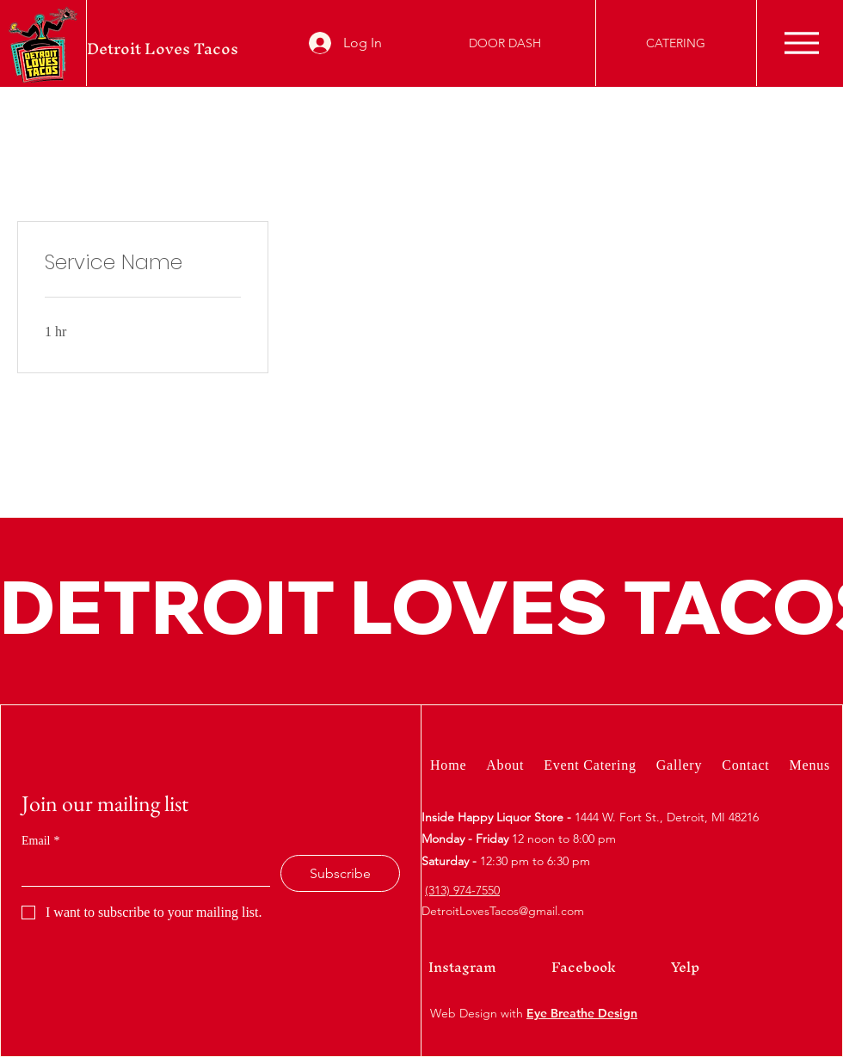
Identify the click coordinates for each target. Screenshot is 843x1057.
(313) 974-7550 (462, 890)
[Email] (141, 870)
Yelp (685, 966)
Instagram (462, 966)
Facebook (583, 966)
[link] (143, 262)
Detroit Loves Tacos (162, 48)
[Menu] (801, 42)
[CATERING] (675, 43)
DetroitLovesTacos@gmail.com (503, 911)
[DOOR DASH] (505, 43)
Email (40, 840)
